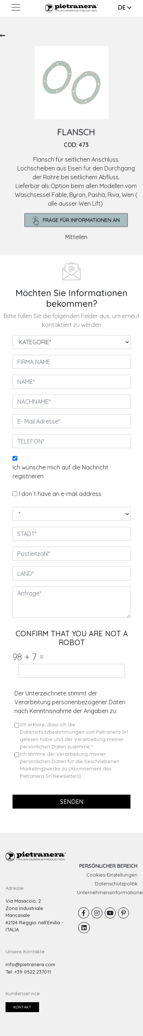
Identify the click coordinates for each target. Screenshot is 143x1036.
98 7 (28, 656)
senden (71, 801)
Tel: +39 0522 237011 (28, 972)
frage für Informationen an (76, 220)
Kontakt (22, 1007)
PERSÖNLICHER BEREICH (108, 866)
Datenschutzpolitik (116, 883)
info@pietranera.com (30, 964)
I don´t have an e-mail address (60, 493)
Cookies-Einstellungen (111, 875)
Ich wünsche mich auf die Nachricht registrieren (60, 472)
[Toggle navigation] (16, 7)
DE (125, 7)
